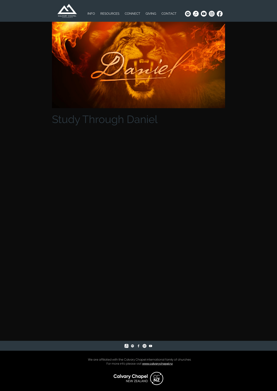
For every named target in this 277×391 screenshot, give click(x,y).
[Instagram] (212, 14)
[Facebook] (220, 14)
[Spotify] (188, 14)
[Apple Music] (196, 14)
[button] (110, 14)
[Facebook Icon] (138, 346)
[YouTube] (150, 346)
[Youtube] (204, 14)
